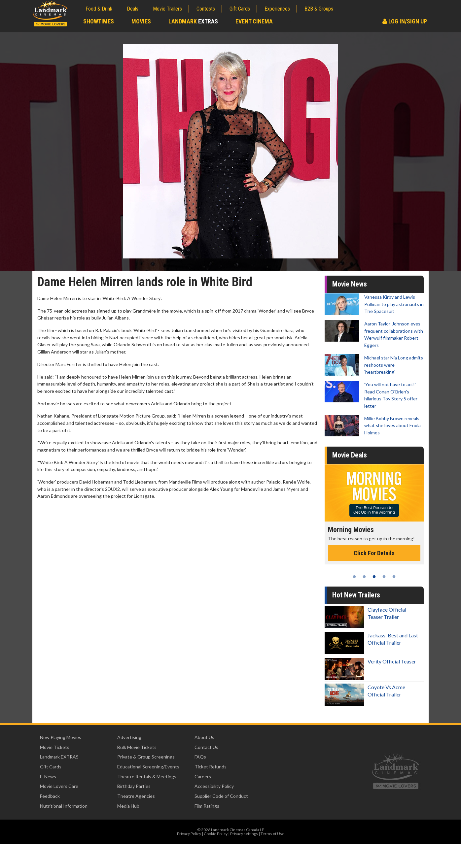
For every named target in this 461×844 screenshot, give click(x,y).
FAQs (200, 757)
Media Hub (128, 806)
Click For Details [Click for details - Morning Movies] (374, 553)
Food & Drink (99, 9)
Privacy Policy (189, 833)
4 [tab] (384, 576)
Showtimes (98, 21)
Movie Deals (349, 455)
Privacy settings (244, 833)
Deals (132, 9)
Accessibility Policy (214, 786)
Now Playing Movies (60, 737)
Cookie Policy (216, 833)
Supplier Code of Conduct (221, 796)
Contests (205, 9)
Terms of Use (272, 833)
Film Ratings (207, 806)
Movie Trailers (167, 9)
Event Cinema (254, 21)
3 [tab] (374, 576)
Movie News (349, 284)
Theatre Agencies (136, 796)
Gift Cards (240, 9)
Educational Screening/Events (148, 766)
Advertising (129, 737)
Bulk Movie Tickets (137, 747)
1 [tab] (354, 576)
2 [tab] (364, 576)
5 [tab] (394, 576)
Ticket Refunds (211, 766)
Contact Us (206, 747)
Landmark (193, 21)
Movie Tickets (54, 747)
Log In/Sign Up (404, 21)
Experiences (277, 9)
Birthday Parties (134, 786)
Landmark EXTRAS (59, 757)
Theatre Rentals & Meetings (146, 776)
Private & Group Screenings (146, 757)
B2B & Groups (318, 9)
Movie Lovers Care (59, 786)
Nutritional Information (64, 806)
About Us (204, 737)
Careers (203, 776)
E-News (48, 776)
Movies (141, 21)
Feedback (50, 796)
